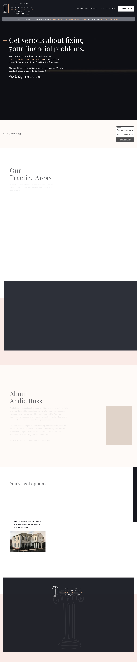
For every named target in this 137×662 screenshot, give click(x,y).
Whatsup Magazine (68, 19)
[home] (39, 9)
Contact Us (126, 8)
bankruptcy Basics (88, 8)
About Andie (108, 8)
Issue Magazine (54, 19)
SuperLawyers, (81, 19)
